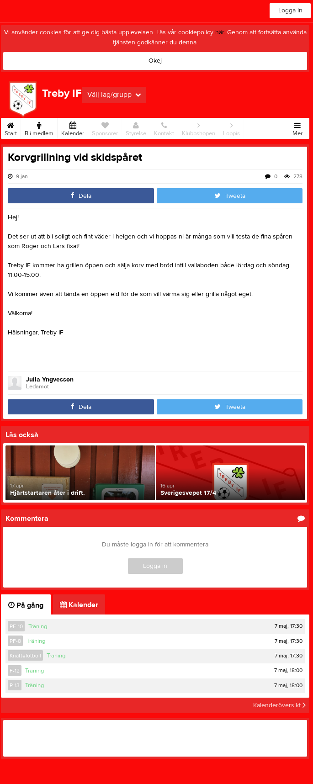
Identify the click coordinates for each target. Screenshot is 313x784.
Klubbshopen (198, 127)
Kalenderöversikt (279, 705)
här (219, 32)
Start (11, 127)
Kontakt (164, 127)
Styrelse (136, 127)
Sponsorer (105, 127)
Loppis (231, 127)
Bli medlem (39, 127)
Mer (297, 127)
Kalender (72, 127)
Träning (37, 626)
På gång (25, 605)
